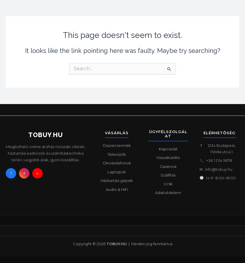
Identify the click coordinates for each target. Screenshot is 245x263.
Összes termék (117, 145)
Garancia (168, 166)
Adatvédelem (168, 192)
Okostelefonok (117, 163)
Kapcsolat (168, 149)
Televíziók (117, 154)
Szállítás (168, 175)
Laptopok (117, 172)
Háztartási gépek (117, 180)
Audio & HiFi (117, 189)
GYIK (168, 184)
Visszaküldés (168, 157)
